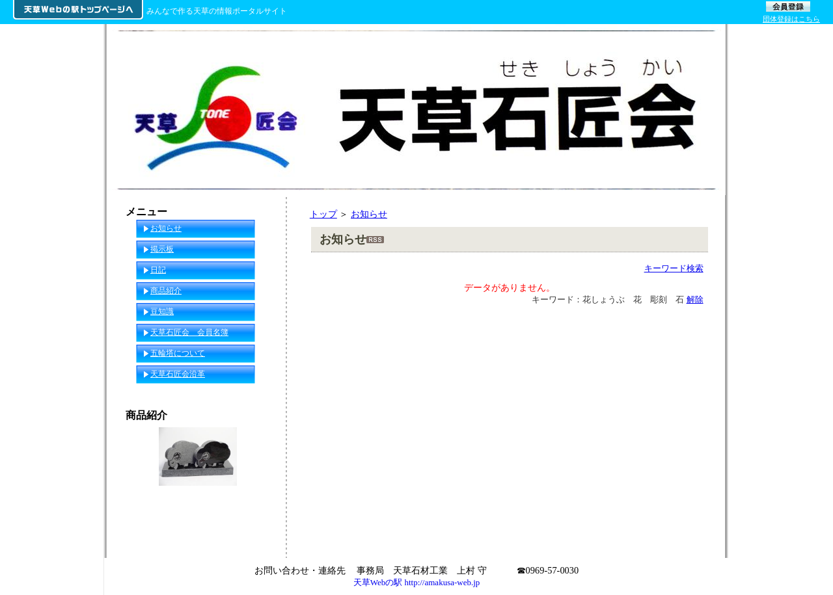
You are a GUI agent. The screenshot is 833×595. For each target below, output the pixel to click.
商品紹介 (166, 290)
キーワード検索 (673, 268)
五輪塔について (177, 353)
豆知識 (162, 311)
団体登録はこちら (791, 19)
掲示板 (162, 249)
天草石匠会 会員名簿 (189, 332)
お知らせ (369, 214)
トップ (323, 214)
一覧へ (261, 535)
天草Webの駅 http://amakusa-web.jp (416, 582)
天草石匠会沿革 (177, 373)
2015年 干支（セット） (198, 510)
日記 (158, 269)
